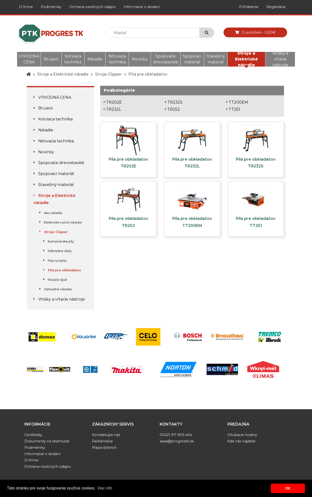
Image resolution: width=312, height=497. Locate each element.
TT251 (234, 109)
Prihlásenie (249, 7)
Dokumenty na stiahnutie (46, 441)
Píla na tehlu (55, 261)
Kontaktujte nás (106, 435)
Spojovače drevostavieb (165, 59)
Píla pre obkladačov (147, 74)
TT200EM (238, 102)
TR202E (114, 102)
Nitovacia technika (117, 59)
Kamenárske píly (58, 241)
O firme (26, 7)
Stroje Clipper (108, 74)
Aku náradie (50, 213)
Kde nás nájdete (241, 441)
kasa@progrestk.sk (177, 441)
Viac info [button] (104, 488)
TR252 (173, 109)
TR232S (175, 102)
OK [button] (288, 488)
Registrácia (275, 7)
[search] (155, 33)
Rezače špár (55, 280)
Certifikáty (33, 435)
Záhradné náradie (55, 289)
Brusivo (51, 59)
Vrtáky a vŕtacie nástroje (280, 59)
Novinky (140, 59)
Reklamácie (102, 441)
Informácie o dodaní (142, 7)
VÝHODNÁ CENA (29, 59)
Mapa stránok (104, 447)
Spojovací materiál (192, 59)
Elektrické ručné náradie (60, 222)
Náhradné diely (57, 251)
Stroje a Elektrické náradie (246, 59)
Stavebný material (215, 59)
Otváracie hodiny (242, 435)
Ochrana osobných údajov (92, 7)
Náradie (95, 59)
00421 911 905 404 (176, 435)
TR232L (113, 109)
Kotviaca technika (72, 59)
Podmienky (51, 7)
